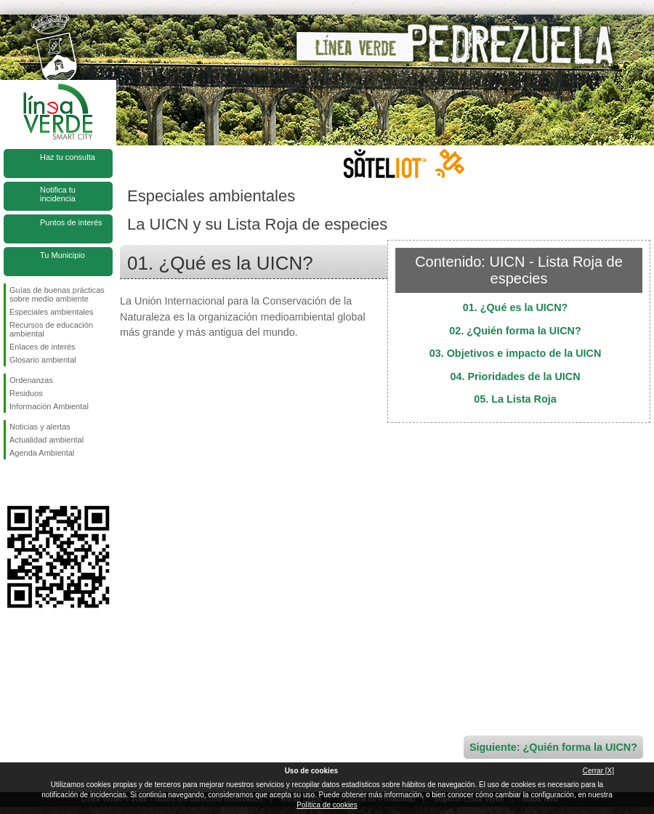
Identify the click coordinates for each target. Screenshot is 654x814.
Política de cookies (326, 805)
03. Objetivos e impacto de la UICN (515, 353)
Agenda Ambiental (41, 452)
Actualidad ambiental (46, 439)
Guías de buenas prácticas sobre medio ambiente (57, 294)
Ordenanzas (31, 380)
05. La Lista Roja (515, 399)
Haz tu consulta (67, 157)
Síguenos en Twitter (36, 482)
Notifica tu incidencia (58, 194)
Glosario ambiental (42, 359)
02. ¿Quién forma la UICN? (515, 331)
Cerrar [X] (598, 771)
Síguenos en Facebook (12, 482)
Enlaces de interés (42, 346)
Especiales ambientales (51, 311)
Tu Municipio (62, 255)
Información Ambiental (49, 406)
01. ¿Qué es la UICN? (515, 307)
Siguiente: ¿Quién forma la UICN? (553, 747)
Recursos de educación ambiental (51, 329)
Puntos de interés (71, 222)
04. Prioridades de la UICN (515, 376)
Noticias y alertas (39, 426)
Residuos (26, 393)
